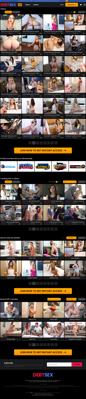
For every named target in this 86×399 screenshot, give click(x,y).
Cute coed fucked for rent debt (31, 94)
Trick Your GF (25, 201)
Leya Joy (32, 339)
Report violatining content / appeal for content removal (43, 395)
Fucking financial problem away (31, 52)
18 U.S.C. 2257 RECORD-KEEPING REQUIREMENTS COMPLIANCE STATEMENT (43, 381)
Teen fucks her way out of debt (31, 73)
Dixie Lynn (3, 96)
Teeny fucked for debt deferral (31, 115)
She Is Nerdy (3, 222)
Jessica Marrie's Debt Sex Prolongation (53, 31)
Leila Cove (32, 319)
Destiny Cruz (46, 96)
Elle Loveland (46, 75)
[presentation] (3, 166)
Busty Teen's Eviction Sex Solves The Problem (10, 31)
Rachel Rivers (68, 96)
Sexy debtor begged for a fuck (52, 136)
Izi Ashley (3, 223)
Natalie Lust (46, 203)
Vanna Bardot (47, 116)
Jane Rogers (68, 33)
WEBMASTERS (57, 380)
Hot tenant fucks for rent (72, 94)
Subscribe (77, 364)
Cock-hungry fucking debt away (52, 94)
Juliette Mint (3, 54)
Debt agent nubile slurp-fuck (9, 136)
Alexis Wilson (46, 223)
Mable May (25, 96)
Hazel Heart (46, 54)
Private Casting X (47, 201)
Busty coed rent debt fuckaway (74, 52)
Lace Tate (25, 54)
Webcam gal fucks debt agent (52, 52)
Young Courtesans (69, 201)
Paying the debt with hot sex (8, 73)
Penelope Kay (25, 33)
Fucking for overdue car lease (73, 136)
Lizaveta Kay (68, 223)
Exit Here (45, 390)
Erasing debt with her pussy (73, 73)
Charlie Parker (4, 75)
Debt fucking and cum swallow (31, 31)
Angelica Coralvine (75, 339)
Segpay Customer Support (46, 393)
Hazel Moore (68, 54)
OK (66, 1)
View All (81, 12)
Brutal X (3, 201)
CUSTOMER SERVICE (43, 380)
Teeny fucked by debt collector (9, 94)
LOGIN (61, 4)
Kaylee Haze (3, 203)
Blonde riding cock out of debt (9, 52)
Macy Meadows (4, 137)
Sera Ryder (3, 116)
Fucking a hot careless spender (52, 73)
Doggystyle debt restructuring (31, 136)
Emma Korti (11, 339)
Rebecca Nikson (75, 319)
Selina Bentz (68, 75)
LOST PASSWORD (35, 380)
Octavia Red (3, 33)
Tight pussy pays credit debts (73, 115)
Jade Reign (46, 137)
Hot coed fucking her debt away (9, 115)
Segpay (31, 392)
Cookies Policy (62, 0)
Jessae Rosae (26, 137)
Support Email (37, 393)
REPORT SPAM (28, 380)
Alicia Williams (26, 75)
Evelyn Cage (25, 203)
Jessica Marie (47, 33)
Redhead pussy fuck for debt (73, 31)
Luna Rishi (53, 339)
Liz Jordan (25, 116)
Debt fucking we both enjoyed (52, 115)
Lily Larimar (68, 116)
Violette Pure (68, 203)
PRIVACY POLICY (51, 380)
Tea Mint (11, 319)
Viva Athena (68, 137)
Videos (27, 5)
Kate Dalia (53, 319)
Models (36, 5)
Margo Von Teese (26, 223)
